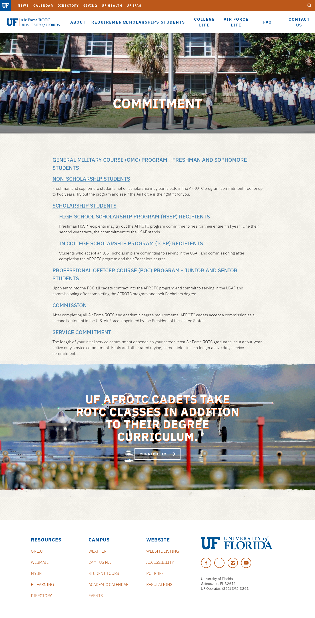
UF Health (112, 6)
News (23, 6)
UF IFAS (134, 6)
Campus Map (100, 562)
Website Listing (162, 551)
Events (95, 595)
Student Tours (103, 573)
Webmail (39, 562)
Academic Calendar (108, 584)
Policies (155, 573)
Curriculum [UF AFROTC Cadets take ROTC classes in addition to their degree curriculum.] (157, 454)
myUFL (37, 573)
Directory (68, 6)
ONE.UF (38, 551)
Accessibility (160, 562)
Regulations (159, 584)
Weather (97, 551)
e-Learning (42, 584)
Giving (90, 6)
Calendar (43, 6)
